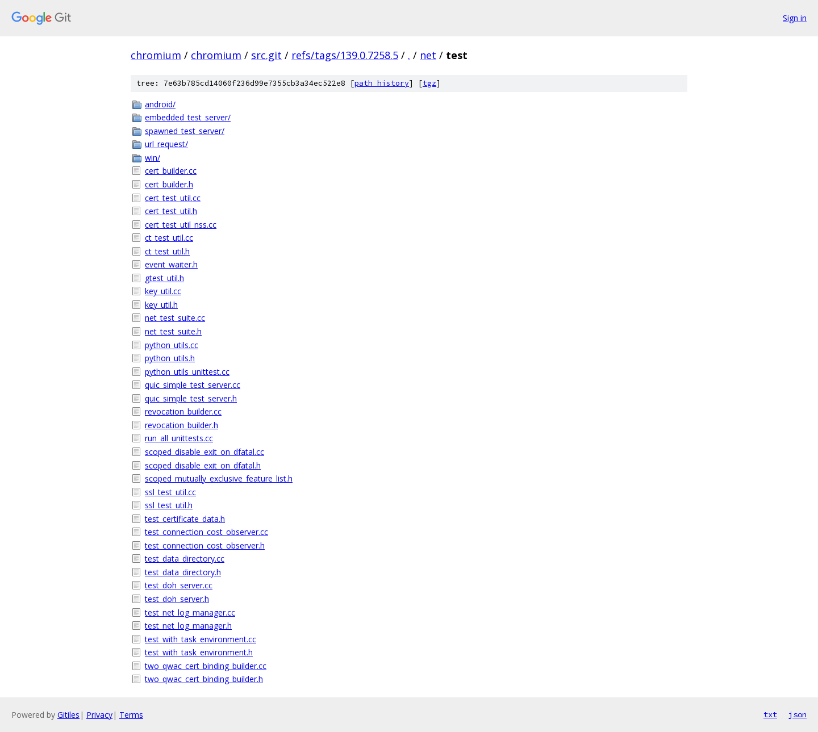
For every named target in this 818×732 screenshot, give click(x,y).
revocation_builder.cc (183, 411)
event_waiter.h (171, 264)
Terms (131, 714)
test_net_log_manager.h (188, 625)
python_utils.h (170, 358)
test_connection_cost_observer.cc (206, 531)
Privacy (99, 714)
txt (770, 714)
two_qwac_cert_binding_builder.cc (205, 665)
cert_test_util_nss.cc (180, 224)
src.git (266, 55)
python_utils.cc (171, 345)
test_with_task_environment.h (199, 652)
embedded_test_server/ (188, 117)
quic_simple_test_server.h (191, 398)
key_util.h (161, 304)
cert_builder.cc (171, 170)
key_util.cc (163, 291)
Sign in (795, 17)
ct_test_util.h (167, 251)
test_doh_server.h (177, 598)
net (428, 55)
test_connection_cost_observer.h (205, 545)
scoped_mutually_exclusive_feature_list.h (219, 478)
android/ (160, 104)
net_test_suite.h (173, 331)
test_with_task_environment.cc (200, 639)
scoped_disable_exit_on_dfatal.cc (204, 451)
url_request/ (166, 144)
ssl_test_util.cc (170, 492)
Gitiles (68, 714)
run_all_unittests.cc (179, 438)
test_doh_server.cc (178, 585)
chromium (156, 55)
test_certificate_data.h (185, 518)
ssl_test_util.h (169, 505)
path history (381, 83)
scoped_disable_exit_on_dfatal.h (203, 465)
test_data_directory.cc (184, 558)
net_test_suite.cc (175, 317)
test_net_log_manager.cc (190, 612)
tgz (429, 83)
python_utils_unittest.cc (187, 371)
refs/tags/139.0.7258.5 (344, 55)
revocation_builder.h (181, 425)
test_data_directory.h (183, 572)
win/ (152, 157)
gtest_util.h (164, 278)
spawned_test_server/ (184, 131)
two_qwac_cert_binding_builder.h (204, 679)
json (797, 714)
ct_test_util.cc (169, 237)
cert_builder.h (169, 184)
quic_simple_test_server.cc (192, 384)
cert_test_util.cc (173, 198)
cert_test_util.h (171, 211)
